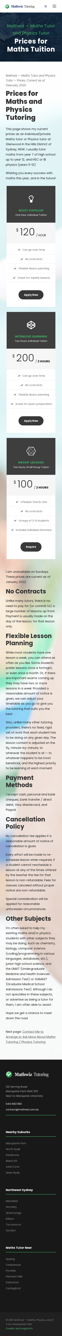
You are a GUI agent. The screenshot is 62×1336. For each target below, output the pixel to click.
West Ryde (13, 1173)
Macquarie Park (16, 1143)
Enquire (31, 547)
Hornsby (11, 1207)
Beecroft (11, 1161)
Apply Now (31, 295)
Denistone (12, 1155)
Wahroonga (13, 1213)
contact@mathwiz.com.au (22, 1109)
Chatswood (13, 1265)
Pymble (11, 1271)
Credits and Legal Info (19, 1328)
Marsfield (12, 1201)
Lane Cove (12, 1167)
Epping (10, 1259)
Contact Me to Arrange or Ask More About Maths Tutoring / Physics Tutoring (31, 1037)
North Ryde (13, 1149)
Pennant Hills (14, 1276)
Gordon (11, 1230)
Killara (10, 1219)
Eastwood (12, 1282)
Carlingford (13, 1288)
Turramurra (13, 1225)
